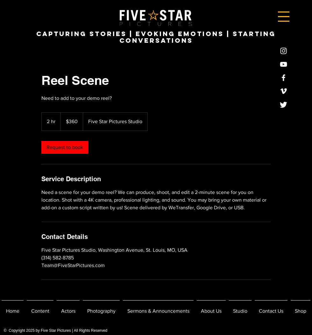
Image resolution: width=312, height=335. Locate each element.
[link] (64, 147)
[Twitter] (283, 104)
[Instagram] (283, 51)
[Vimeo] (283, 91)
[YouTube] (283, 64)
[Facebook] (283, 77)
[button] (283, 16)
